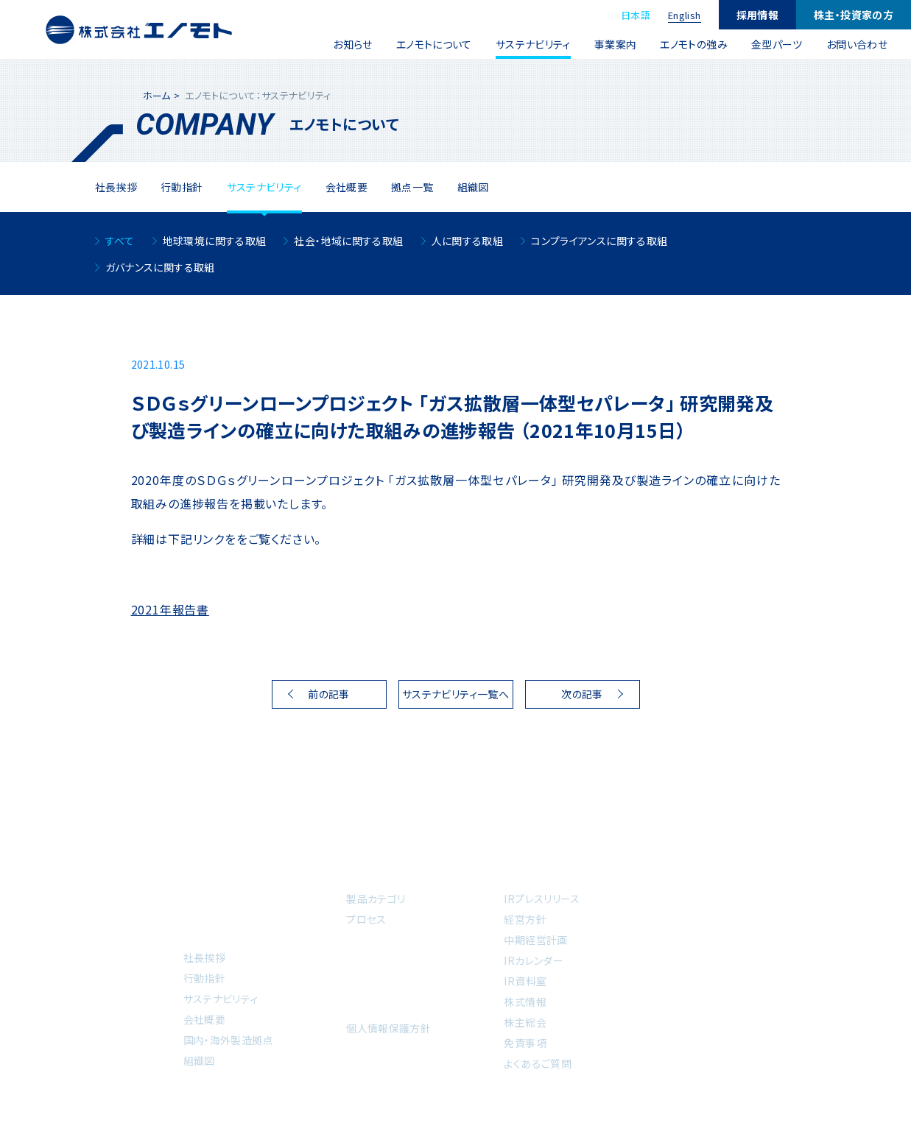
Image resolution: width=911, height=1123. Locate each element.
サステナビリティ (533, 44)
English (684, 15)
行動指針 (204, 978)
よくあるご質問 (537, 1063)
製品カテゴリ (375, 898)
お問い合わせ (856, 44)
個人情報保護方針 (388, 1028)
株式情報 (525, 1001)
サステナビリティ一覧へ (455, 694)
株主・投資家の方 (853, 14)
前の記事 (329, 694)
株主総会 (525, 1022)
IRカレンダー (533, 960)
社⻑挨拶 (116, 187)
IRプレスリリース (542, 898)
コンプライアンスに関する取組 (599, 240)
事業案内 (615, 44)
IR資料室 (525, 981)
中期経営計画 (535, 939)
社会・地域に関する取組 (348, 240)
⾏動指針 (182, 187)
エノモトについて (434, 44)
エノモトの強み (694, 44)
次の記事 (582, 694)
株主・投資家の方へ (555, 873)
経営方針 (525, 919)
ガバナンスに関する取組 (160, 267)
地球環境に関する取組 (215, 240)
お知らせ (353, 44)
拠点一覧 (412, 187)
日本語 (635, 15)
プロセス (366, 919)
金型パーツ (777, 44)
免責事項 (525, 1042)
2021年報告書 (170, 609)
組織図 (473, 187)
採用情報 (757, 14)
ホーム (157, 95)
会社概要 (347, 187)
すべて (120, 240)
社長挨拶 (204, 957)
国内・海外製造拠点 (228, 1039)
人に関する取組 (468, 240)
